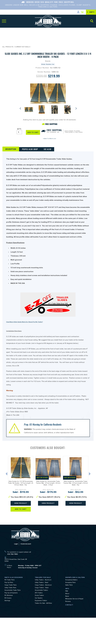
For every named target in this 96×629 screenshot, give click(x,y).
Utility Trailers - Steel (41, 594)
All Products (7, 47)
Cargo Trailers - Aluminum (43, 597)
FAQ (66, 603)
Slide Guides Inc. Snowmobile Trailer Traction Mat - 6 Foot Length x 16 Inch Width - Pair (75, 495)
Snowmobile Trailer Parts (13, 602)
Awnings (7, 612)
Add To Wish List (50, 138)
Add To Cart (20, 521)
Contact (69, 616)
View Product (21, 515)
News (67, 608)
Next (77, 108)
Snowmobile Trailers (41, 602)
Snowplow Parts (70, 594)
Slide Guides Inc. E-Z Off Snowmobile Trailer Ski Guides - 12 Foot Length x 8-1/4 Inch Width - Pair (20, 495)
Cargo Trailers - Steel (41, 599)
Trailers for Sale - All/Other (43, 615)
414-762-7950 (12, 565)
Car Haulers (39, 610)
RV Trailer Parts (10, 591)
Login (16, 555)
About (67, 605)
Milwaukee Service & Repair (74, 610)
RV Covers (8, 610)
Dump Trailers (39, 607)
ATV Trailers (39, 604)
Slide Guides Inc (47, 64)
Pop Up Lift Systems (11, 604)
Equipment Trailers (41, 612)
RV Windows (9, 607)
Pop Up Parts (9, 594)
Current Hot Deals (22, 47)
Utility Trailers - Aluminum (43, 591)
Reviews (68, 613)
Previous (21, 108)
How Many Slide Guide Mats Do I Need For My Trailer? (26, 332)
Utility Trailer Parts (10, 599)
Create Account (26, 555)
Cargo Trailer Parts (11, 597)
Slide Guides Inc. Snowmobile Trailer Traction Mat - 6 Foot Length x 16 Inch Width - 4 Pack (48, 495)
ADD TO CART (32, 132)
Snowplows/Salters (71, 591)
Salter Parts (69, 597)
